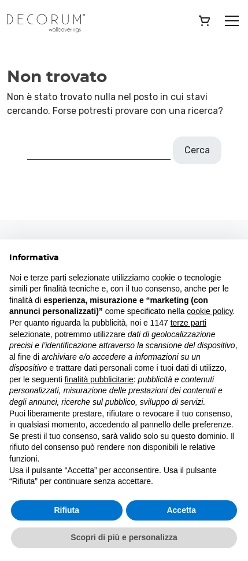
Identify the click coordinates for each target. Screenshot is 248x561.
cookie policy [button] (209, 311)
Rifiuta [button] (66, 510)
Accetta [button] (181, 510)
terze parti (188, 322)
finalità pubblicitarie (99, 379)
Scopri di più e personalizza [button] (124, 537)
